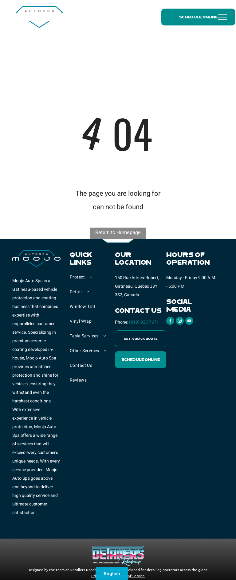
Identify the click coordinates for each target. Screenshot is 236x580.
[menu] (222, 17)
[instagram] (180, 321)
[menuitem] (92, 280)
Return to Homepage (118, 232)
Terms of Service (131, 575)
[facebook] (170, 321)
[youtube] (189, 321)
